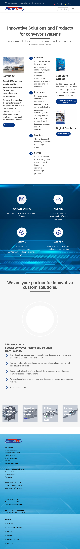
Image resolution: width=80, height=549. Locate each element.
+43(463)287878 (38, 3)
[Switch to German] (69, 3)
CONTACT (10, 523)
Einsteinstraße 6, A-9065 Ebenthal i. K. (17, 3)
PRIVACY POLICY (13, 539)
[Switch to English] (58, 3)
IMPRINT (10, 543)
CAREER (10, 535)
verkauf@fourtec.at (48, 9)
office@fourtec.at (16, 485)
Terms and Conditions (14, 527)
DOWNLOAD (11, 531)
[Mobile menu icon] (73, 9)
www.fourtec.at (16, 488)
